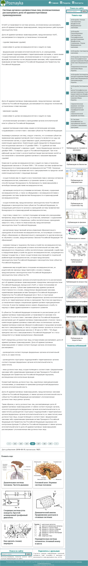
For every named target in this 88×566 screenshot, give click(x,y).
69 (50, 444)
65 (27, 444)
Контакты (79, 3)
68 (44, 444)
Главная (54, 3)
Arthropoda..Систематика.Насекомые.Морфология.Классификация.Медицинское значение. (79, 52)
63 (15, 444)
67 (38, 444)
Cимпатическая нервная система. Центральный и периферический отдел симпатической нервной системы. (78, 110)
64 (21, 444)
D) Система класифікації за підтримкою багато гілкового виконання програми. (79, 123)
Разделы (66, 3)
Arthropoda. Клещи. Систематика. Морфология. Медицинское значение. (78, 23)
